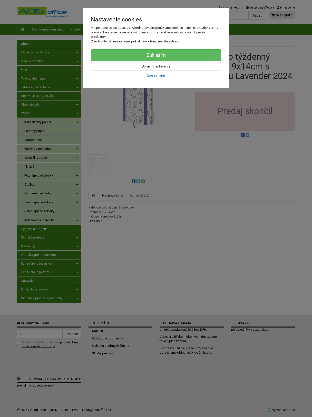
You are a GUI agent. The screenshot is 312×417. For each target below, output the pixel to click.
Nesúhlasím (156, 76)
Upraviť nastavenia (156, 66)
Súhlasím (156, 55)
